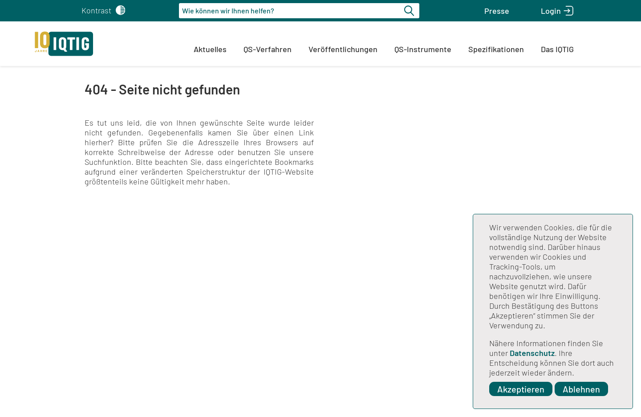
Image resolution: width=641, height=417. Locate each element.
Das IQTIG (557, 49)
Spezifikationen (496, 49)
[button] (496, 10)
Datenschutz (532, 353)
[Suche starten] (410, 10)
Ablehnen (581, 389)
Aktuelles (210, 49)
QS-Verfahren (267, 49)
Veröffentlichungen (342, 49)
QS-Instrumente (422, 49)
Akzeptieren (520, 389)
